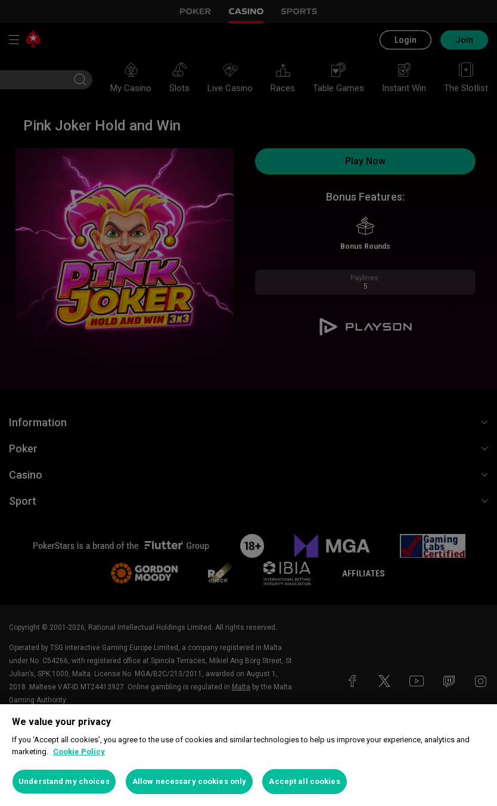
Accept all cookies (304, 781)
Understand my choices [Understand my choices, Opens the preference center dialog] (64, 781)
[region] (248, 755)
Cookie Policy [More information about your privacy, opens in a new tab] (79, 751)
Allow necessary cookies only (189, 781)
